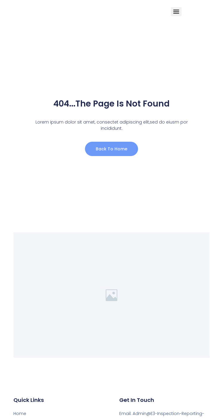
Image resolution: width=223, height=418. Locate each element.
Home (19, 414)
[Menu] (176, 11)
